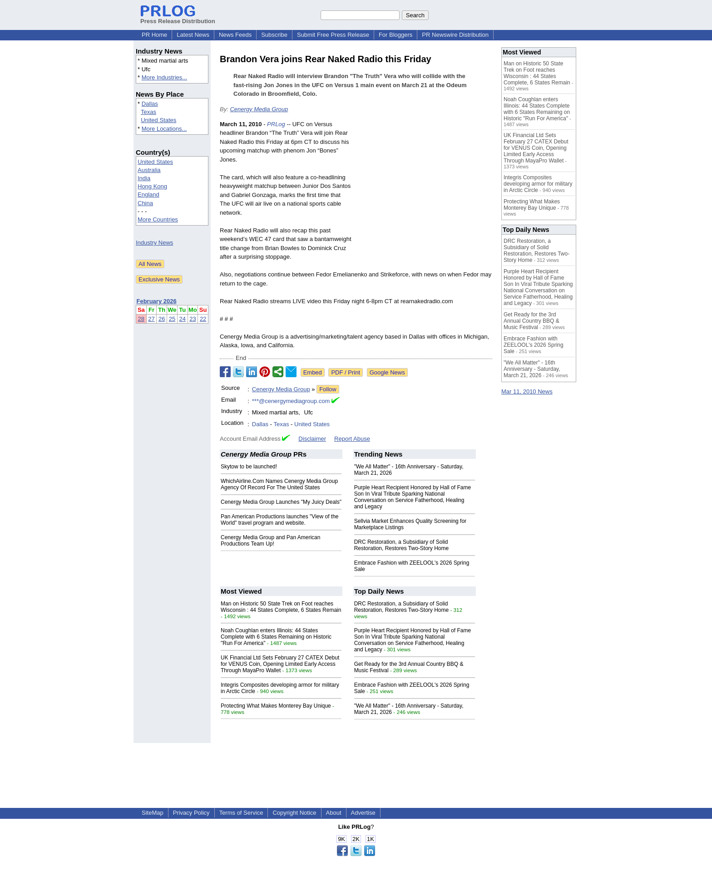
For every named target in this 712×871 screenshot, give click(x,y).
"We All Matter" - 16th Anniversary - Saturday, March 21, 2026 (532, 369)
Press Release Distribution (177, 18)
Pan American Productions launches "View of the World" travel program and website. (280, 519)
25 (172, 318)
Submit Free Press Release (333, 34)
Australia (149, 170)
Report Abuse (352, 438)
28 (141, 318)
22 (203, 318)
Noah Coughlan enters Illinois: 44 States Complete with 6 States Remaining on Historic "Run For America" (276, 636)
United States (158, 120)
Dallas (150, 103)
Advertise (363, 812)
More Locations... (164, 128)
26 (161, 318)
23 (192, 318)
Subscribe (274, 34)
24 (182, 318)
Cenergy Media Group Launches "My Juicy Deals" (281, 502)
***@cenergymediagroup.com (291, 401)
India (144, 178)
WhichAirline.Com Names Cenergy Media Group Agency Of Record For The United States (279, 484)
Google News (387, 372)
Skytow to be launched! (249, 466)
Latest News (193, 34)
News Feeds (235, 34)
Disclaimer (312, 438)
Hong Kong (152, 186)
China (145, 203)
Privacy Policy (191, 812)
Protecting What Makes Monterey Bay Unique (276, 706)
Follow (327, 389)
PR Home (154, 34)
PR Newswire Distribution (455, 34)
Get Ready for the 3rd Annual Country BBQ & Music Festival (531, 320)
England (148, 194)
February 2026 (157, 301)
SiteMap (152, 812)
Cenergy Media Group (259, 109)
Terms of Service (241, 812)
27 (151, 318)
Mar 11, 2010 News (527, 391)
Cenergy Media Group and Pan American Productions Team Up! (270, 540)
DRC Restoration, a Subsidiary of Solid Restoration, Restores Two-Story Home (401, 545)
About (333, 812)
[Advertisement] (424, 186)
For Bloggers (395, 34)
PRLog (276, 124)
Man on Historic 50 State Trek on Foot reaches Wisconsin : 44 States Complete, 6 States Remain (281, 606)
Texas (148, 111)
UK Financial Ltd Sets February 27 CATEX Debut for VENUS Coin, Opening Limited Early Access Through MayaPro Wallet (280, 664)
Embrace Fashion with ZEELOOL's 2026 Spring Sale (534, 344)
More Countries (158, 219)
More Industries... (164, 77)
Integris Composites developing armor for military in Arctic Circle (538, 183)
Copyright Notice (294, 812)
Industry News (154, 242)
